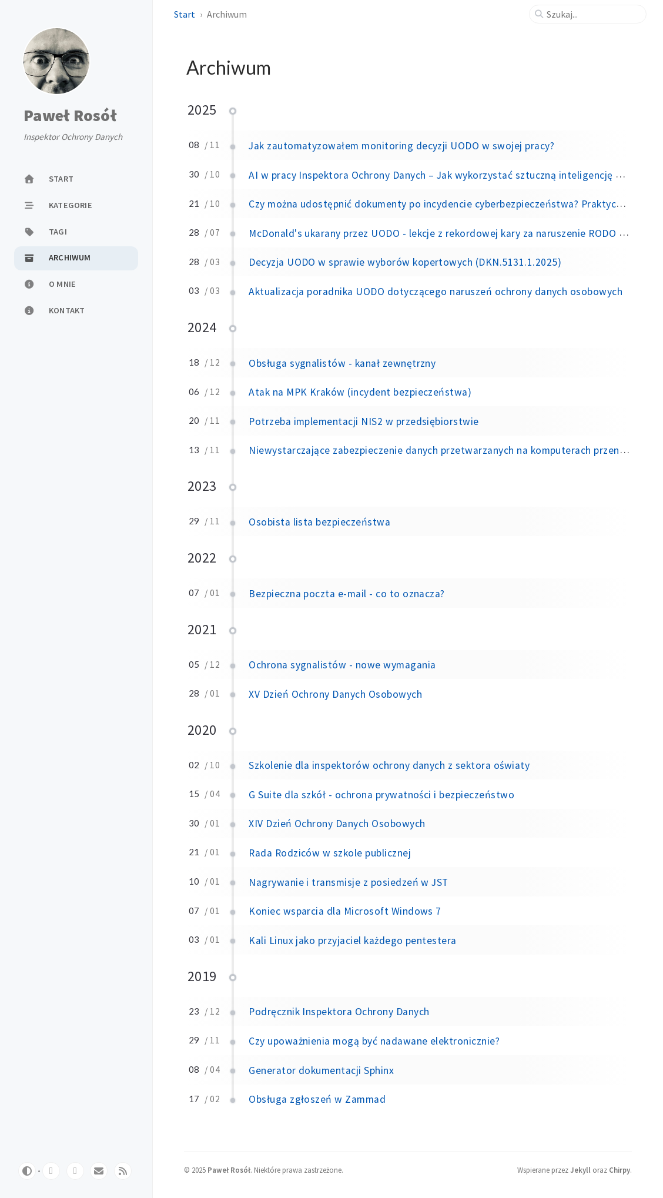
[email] (99, 1171)
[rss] (123, 1171)
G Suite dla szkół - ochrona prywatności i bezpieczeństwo (381, 794)
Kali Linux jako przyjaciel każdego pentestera (353, 940)
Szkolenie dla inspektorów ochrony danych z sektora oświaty (389, 765)
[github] (51, 1171)
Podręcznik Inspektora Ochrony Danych (339, 1011)
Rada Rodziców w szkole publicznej (330, 852)
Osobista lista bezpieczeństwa (319, 522)
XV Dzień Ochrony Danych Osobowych (335, 694)
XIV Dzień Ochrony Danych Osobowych (337, 823)
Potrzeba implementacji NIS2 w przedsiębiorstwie (364, 421)
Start (184, 14)
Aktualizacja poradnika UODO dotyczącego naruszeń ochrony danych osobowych (435, 291)
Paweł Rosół (70, 116)
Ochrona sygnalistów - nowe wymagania (342, 664)
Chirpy (619, 1169)
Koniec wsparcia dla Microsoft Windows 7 (345, 911)
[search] (592, 14)
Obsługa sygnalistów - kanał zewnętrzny (342, 363)
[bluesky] (75, 1171)
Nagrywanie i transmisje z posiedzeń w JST (348, 882)
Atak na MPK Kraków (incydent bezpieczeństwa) (360, 392)
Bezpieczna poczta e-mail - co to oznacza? (347, 593)
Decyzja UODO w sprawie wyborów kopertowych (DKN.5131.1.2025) (405, 262)
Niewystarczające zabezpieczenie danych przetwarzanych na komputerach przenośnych (450, 450)
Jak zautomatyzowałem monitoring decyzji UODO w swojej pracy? (401, 145)
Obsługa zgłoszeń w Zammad (317, 1099)
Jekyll (580, 1169)
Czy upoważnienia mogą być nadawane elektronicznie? (374, 1041)
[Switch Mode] (27, 1171)
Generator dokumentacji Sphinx (321, 1070)
